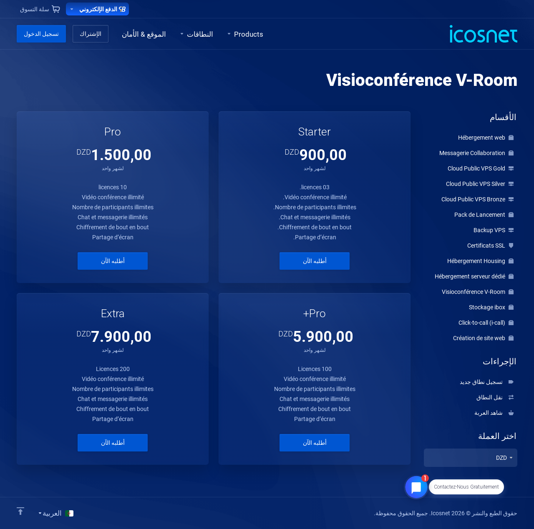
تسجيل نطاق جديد (487, 382)
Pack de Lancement (484, 214)
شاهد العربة (494, 412)
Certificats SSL (490, 245)
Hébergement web (486, 137)
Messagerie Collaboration (476, 153)
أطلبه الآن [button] (315, 261)
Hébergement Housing (480, 261)
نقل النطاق (495, 397)
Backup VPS (494, 230)
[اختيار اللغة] (55, 513)
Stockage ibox (491, 307)
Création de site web (483, 338)
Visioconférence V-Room (478, 291)
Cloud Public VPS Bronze (477, 199)
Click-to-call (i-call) (486, 322)
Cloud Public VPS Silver (480, 184)
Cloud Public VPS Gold (481, 168)
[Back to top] (20, 511)
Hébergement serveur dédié (474, 276)
